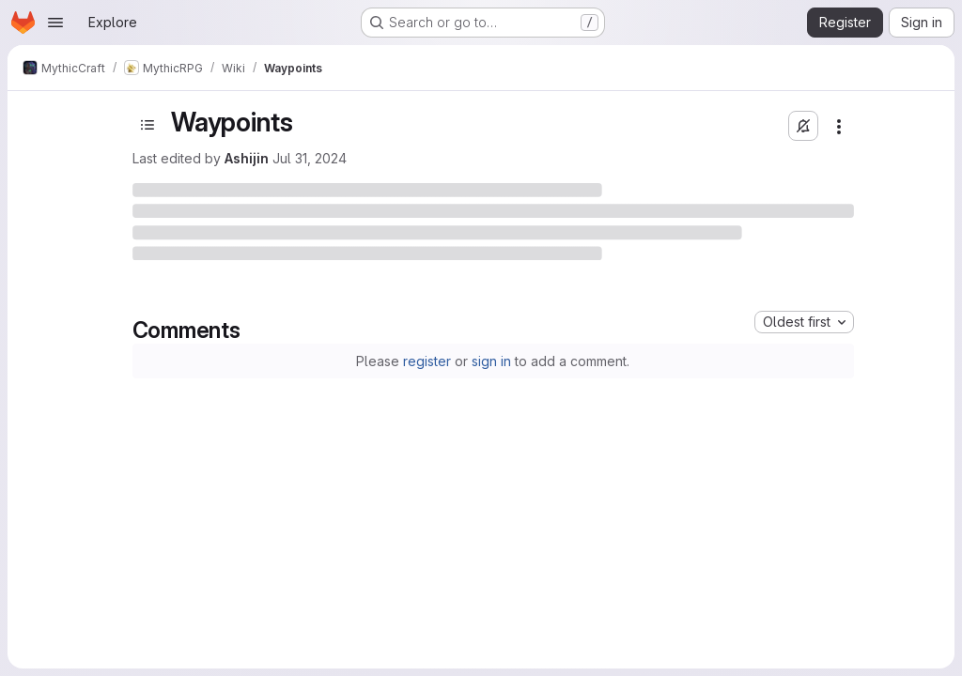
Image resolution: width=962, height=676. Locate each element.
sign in (491, 361)
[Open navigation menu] (55, 23)
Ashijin (247, 158)
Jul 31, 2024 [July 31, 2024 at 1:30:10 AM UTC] (309, 158)
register (427, 361)
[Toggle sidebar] (147, 125)
